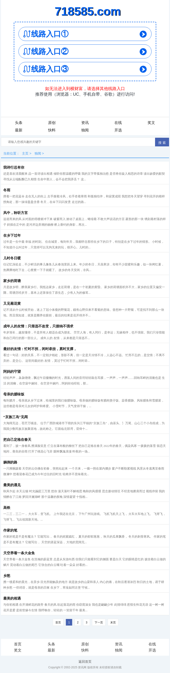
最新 (18, 130)
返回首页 (85, 661)
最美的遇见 (12, 485)
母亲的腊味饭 (13, 394)
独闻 (85, 130)
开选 (118, 130)
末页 (113, 622)
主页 (25, 153)
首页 (58, 622)
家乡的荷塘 (12, 281)
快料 (52, 130)
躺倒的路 (10, 462)
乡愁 (6, 576)
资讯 (85, 123)
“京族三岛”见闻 (15, 417)
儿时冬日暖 (12, 258)
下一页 (99, 622)
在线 (118, 123)
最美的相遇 (12, 598)
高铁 (6, 508)
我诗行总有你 (13, 167)
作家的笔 (10, 530)
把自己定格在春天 (17, 439)
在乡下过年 (12, 235)
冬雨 (6, 190)
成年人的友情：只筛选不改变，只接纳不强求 (38, 326)
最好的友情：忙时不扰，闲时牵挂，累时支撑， (40, 349)
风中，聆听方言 (15, 213)
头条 (18, 123)
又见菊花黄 (12, 303)
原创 (52, 123)
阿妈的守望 (12, 371)
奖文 (151, 123)
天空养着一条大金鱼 (19, 553)
